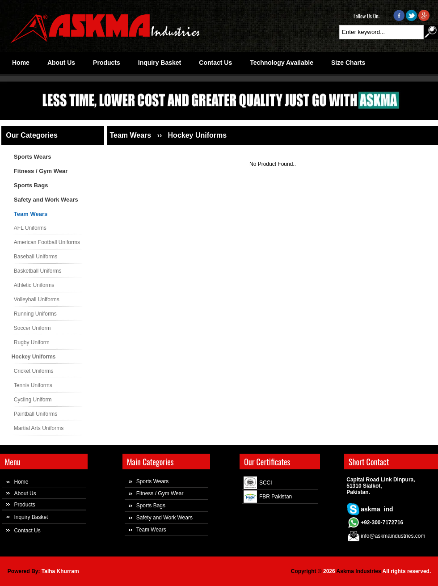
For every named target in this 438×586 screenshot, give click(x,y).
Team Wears (30, 214)
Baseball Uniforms (35, 256)
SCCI (265, 483)
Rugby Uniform (32, 342)
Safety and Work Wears (46, 199)
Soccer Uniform (32, 328)
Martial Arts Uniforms (38, 428)
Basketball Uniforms (38, 271)
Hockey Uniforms (34, 357)
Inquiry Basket (31, 517)
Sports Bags (31, 185)
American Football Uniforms (47, 242)
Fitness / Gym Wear (40, 171)
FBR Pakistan (275, 496)
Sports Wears (32, 156)
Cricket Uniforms (34, 371)
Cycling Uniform (33, 399)
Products (24, 505)
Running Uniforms (35, 314)
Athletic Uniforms (34, 285)
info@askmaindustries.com (393, 536)
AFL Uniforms (30, 228)
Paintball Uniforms (35, 414)
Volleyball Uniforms (36, 299)
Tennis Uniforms (33, 385)
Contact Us (27, 530)
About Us (25, 493)
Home (21, 482)
